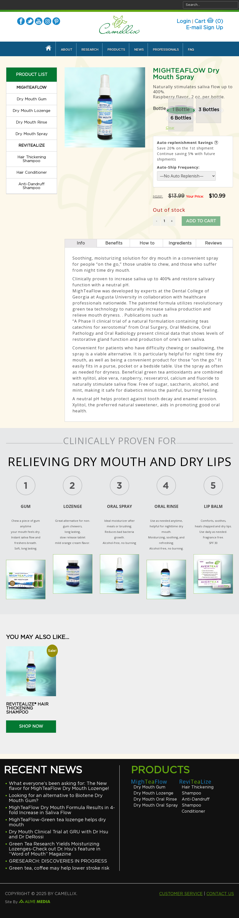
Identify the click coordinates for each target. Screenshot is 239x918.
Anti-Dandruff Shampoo (31, 186)
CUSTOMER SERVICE (181, 894)
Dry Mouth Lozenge (31, 111)
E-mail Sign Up (204, 27)
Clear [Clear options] (170, 128)
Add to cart (201, 221)
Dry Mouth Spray (31, 134)
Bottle (159, 109)
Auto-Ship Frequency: (178, 167)
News (139, 49)
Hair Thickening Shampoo (31, 159)
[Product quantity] (164, 221)
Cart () (209, 21)
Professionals (166, 49)
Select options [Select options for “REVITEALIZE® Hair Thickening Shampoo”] (24, 730)
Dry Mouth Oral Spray (156, 805)
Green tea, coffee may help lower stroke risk (59, 868)
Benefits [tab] (113, 243)
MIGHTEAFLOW (31, 87)
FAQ (191, 49)
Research (90, 49)
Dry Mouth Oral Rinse (155, 799)
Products (116, 49)
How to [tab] (147, 243)
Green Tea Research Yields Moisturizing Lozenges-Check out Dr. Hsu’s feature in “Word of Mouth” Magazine (54, 849)
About (66, 49)
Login (184, 21)
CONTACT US (220, 894)
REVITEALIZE (31, 145)
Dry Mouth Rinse (31, 122)
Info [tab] (81, 243)
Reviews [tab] (213, 243)
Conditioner (193, 811)
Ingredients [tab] (180, 243)
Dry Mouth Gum (31, 99)
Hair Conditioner (31, 172)
